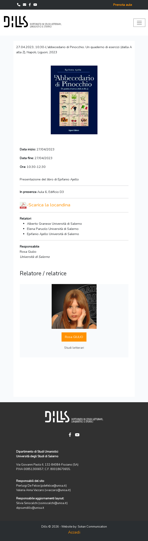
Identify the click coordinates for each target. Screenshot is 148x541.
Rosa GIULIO (74, 337)
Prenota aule (122, 4)
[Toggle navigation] (139, 23)
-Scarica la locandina (48, 205)
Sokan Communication (92, 527)
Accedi (74, 532)
